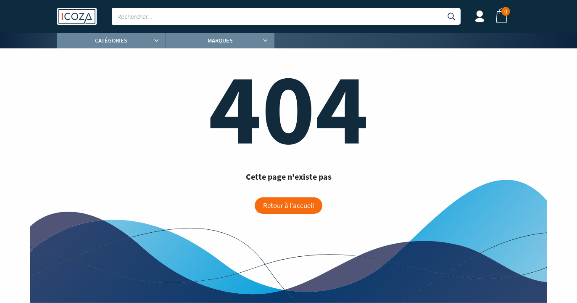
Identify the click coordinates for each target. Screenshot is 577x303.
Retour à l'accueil (288, 205)
